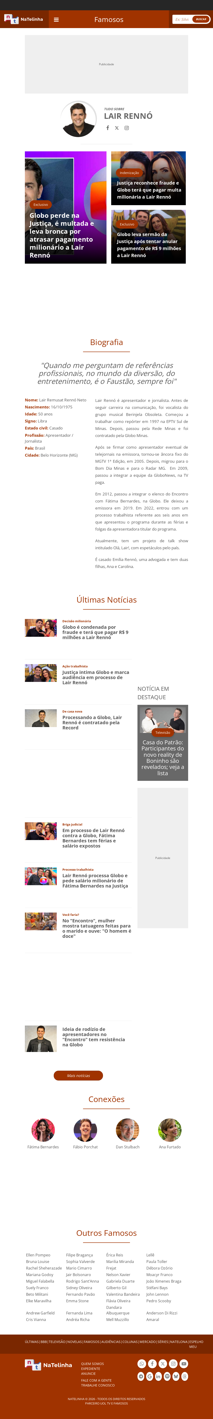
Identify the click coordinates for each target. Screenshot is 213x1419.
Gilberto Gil (116, 1287)
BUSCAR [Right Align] (201, 19)
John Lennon (157, 1294)
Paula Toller (156, 1261)
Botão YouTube (183, 1364)
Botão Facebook (152, 1364)
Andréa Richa (78, 1319)
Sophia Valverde (80, 1261)
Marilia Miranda (120, 1261)
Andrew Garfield (40, 1313)
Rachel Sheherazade (44, 1268)
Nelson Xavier (118, 1274)
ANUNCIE (88, 1373)
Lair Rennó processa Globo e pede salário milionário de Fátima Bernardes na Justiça (95, 880)
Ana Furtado (170, 1147)
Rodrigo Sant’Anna (82, 1281)
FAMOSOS (91, 1341)
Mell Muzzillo (117, 1319)
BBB (44, 1341)
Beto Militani (37, 1294)
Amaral (152, 1319)
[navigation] (56, 19)
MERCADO (148, 1341)
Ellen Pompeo (38, 1255)
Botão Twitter (163, 1364)
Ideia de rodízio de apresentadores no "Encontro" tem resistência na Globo (93, 1037)
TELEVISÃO (57, 1341)
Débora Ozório (159, 1268)
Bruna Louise (37, 1261)
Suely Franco (37, 1287)
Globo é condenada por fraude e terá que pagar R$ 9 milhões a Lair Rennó (95, 632)
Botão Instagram (173, 1364)
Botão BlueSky (175, 1377)
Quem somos (92, 1363)
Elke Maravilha (38, 1300)
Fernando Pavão (80, 1294)
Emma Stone (77, 1300)
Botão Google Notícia (149, 1377)
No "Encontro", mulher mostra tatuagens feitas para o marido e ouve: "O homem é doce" (96, 928)
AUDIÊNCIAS (111, 1341)
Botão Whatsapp (141, 1364)
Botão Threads (184, 1377)
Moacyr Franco (159, 1274)
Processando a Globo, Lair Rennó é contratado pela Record (92, 722)
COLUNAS (130, 1341)
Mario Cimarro (79, 1268)
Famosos (108, 19)
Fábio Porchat (85, 1147)
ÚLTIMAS (32, 1341)
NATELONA (178, 1341)
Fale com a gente (96, 1380)
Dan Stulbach (128, 1147)
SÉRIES (163, 1341)
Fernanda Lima (79, 1313)
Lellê (150, 1255)
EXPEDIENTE (90, 1368)
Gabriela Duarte (120, 1281)
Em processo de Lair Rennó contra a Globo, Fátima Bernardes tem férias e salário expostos (93, 838)
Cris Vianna (36, 1319)
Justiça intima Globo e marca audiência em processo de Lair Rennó (95, 677)
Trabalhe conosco (98, 1385)
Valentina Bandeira (123, 1294)
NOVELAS (74, 1341)
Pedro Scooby (158, 1300)
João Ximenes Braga (163, 1281)
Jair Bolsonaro (78, 1274)
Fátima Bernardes (43, 1147)
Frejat (111, 1268)
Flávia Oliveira (118, 1300)
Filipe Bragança (79, 1255)
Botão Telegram (140, 1377)
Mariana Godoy (39, 1274)
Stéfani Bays (157, 1287)
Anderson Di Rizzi (161, 1313)
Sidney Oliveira (79, 1287)
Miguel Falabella (40, 1281)
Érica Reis (114, 1255)
